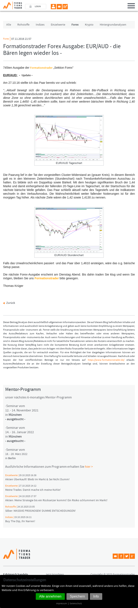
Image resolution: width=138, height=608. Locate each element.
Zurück (10, 303)
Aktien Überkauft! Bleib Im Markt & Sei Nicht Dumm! (37, 477)
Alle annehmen (50, 596)
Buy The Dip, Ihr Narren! (20, 519)
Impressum (61, 603)
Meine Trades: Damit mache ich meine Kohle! (33, 488)
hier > (89, 467)
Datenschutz (76, 603)
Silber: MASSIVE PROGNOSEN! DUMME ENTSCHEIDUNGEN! (40, 509)
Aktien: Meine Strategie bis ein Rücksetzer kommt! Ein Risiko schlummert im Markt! (56, 498)
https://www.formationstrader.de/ (106, 360)
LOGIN (38, 6)
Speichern (77, 596)
